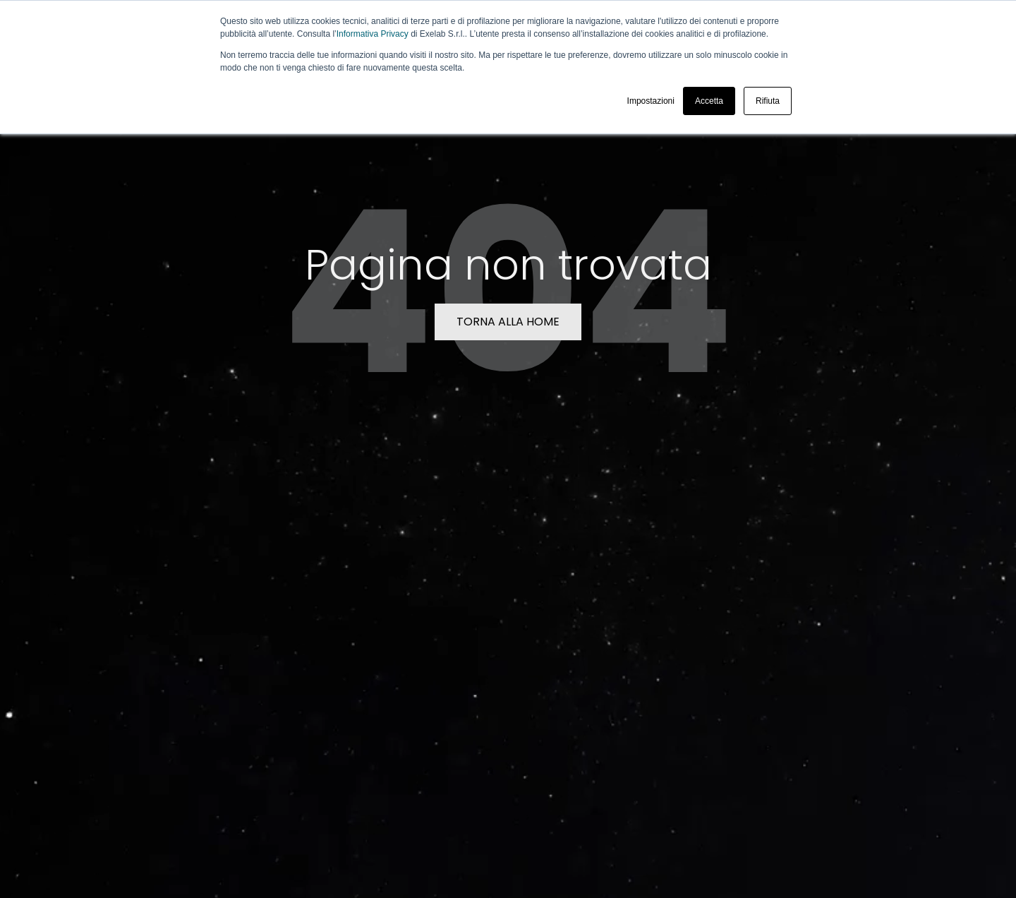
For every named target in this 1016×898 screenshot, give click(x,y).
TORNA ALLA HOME (508, 321)
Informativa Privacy (373, 34)
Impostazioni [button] (651, 101)
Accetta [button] (709, 101)
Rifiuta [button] (768, 101)
